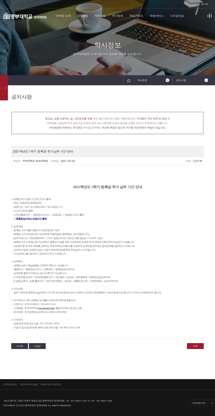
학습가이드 (136, 16)
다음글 (37, 346)
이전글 (19, 346)
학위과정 (100, 16)
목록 (195, 346)
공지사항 (181, 80)
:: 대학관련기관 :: (198, 402)
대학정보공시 (10, 384)
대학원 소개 (63, 16)
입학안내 (82, 16)
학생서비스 (157, 16)
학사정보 (117, 16)
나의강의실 (177, 16)
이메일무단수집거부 (50, 384)
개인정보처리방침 (29, 384)
